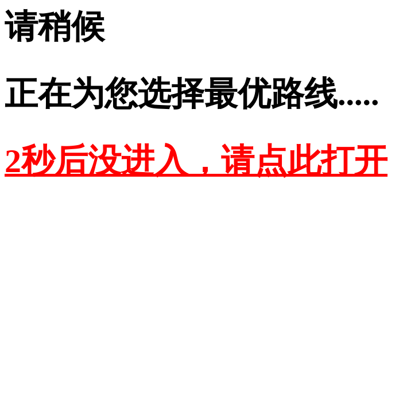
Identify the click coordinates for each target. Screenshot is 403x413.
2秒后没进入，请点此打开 (196, 161)
